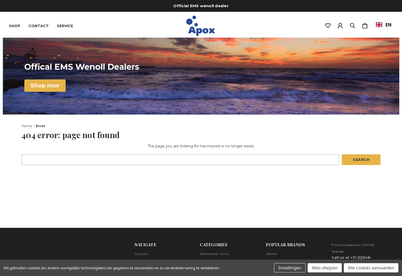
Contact (38, 26)
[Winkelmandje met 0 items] (365, 24)
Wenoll (271, 254)
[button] (45, 85)
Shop (14, 26)
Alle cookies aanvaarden (371, 268)
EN (384, 25)
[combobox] (383, 24)
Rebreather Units (214, 254)
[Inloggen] (340, 24)
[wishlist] (328, 24)
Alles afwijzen (325, 268)
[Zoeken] (352, 24)
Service (65, 26)
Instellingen (289, 268)
